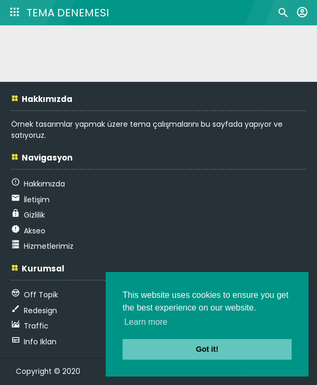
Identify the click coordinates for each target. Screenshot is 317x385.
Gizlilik (34, 215)
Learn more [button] (145, 321)
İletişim (37, 199)
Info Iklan (40, 341)
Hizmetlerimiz (48, 246)
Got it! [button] (207, 349)
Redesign (40, 310)
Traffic (36, 326)
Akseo (34, 231)
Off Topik (41, 294)
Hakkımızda (44, 184)
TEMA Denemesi (67, 12)
